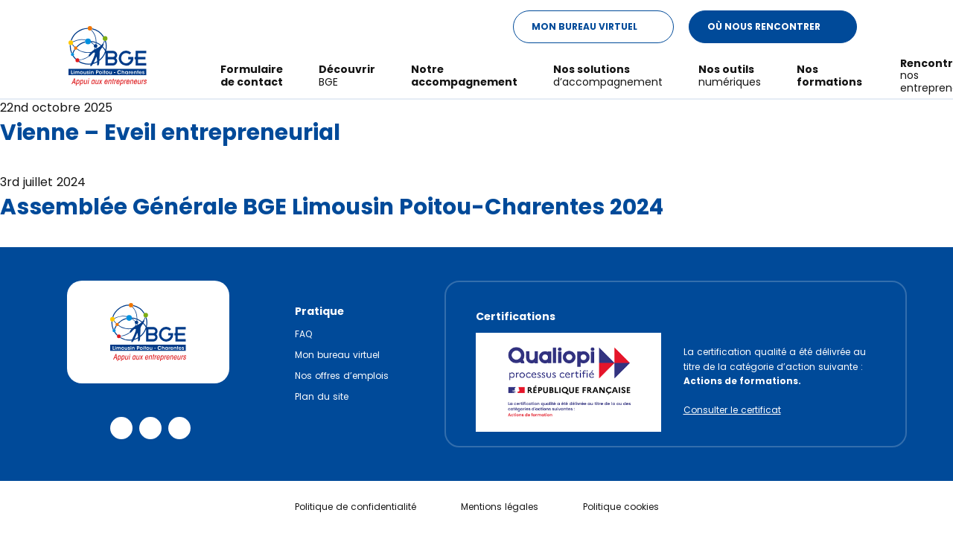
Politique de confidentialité (355, 506)
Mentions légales (499, 506)
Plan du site (321, 396)
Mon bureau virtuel (337, 354)
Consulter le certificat (732, 409)
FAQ (303, 334)
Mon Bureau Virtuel (602, 26)
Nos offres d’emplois (342, 375)
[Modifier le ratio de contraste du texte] (886, 27)
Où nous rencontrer (781, 26)
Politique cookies (621, 506)
